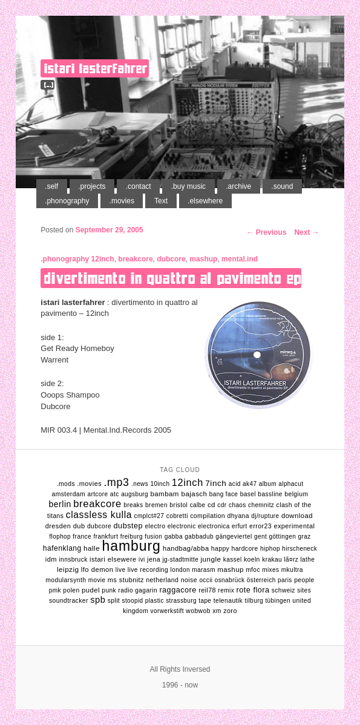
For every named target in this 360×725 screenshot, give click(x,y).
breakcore (135, 259)
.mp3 (116, 482)
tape (204, 600)
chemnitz (261, 505)
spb (97, 600)
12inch (102, 259)
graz (304, 536)
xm (216, 611)
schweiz (283, 590)
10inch (159, 484)
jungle (211, 559)
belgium (296, 494)
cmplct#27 (149, 516)
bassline (270, 494)
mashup (203, 259)
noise (189, 579)
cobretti (177, 516)
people (304, 580)
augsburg (134, 494)
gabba (174, 536)
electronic (182, 526)
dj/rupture (265, 516)
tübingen (277, 600)
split (114, 600)
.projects (91, 186)
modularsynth (65, 580)
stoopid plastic (143, 600)
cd (211, 504)
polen (71, 590)
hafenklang (62, 548)
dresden (58, 526)
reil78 (207, 590)
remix (226, 590)
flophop (60, 536)
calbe (198, 505)
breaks (133, 505)
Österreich (261, 580)
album (268, 484)
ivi (142, 559)
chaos (237, 505)
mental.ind (239, 259)
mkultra (292, 569)
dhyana (238, 516)
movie (97, 580)
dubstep (128, 526)
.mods (66, 484)
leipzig (68, 569)
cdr (221, 505)
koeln (252, 559)
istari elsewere (113, 559)
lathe (308, 559)
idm (51, 559)
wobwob (198, 611)
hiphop (270, 548)
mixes (270, 569)
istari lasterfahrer (95, 68)
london (180, 569)
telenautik (228, 600)
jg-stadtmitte (180, 559)
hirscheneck (299, 548)
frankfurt (105, 536)
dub (79, 526)
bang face (223, 494)
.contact (138, 186)
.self (51, 186)
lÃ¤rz (291, 559)
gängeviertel (233, 536)
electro (155, 526)
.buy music (188, 186)
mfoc (253, 569)
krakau (272, 559)
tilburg (254, 600)
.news (139, 484)
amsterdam (69, 494)
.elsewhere (205, 201)
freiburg (131, 536)
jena (153, 559)
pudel (91, 590)
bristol (178, 505)
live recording (148, 569)
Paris (285, 580)
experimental (294, 526)
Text (161, 201)
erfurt (239, 526)
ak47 (250, 484)
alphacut (290, 484)
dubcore (171, 259)
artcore (97, 494)
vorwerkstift (167, 611)
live (121, 569)
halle (91, 548)
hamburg (131, 546)
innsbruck (73, 559)
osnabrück (230, 580)
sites (304, 590)
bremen (156, 505)
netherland (162, 579)
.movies (122, 201)
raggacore (177, 590)
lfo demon (97, 569)
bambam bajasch (178, 493)
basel (248, 494)
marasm (203, 569)
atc (114, 494)
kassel (232, 559)
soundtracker (68, 600)
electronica (214, 526)
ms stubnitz (126, 579)
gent (260, 536)
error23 (260, 526)
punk (109, 590)
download (297, 515)
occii (205, 580)
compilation (207, 515)
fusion (153, 536)
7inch (215, 483)
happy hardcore (234, 548)
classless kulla (99, 515)
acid (235, 484)
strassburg (181, 600)
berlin (59, 504)
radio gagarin (137, 590)
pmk (55, 590)
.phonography (67, 201)
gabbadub (199, 536)
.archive (238, 186)
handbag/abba (186, 548)
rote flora (253, 590)
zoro (230, 610)
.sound (282, 186)
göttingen (282, 536)
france (82, 536)
